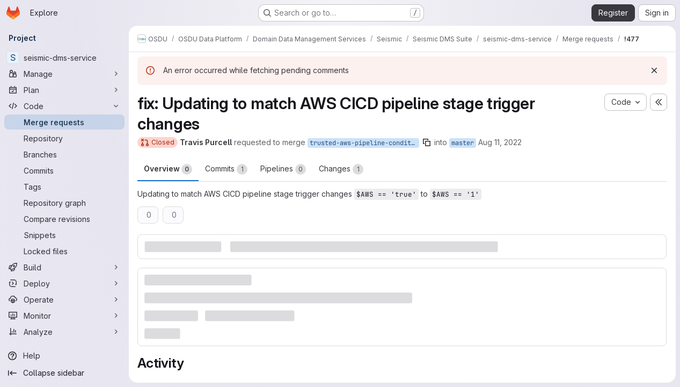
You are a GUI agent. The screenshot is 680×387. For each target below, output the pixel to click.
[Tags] (64, 186)
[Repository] (64, 138)
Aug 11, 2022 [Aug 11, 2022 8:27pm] (500, 142)
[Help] (64, 355)
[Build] (64, 267)
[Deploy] (64, 283)
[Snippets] (64, 234)
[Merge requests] (64, 122)
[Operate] (64, 299)
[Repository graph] (64, 202)
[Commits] (64, 170)
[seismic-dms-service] (64, 57)
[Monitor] (64, 315)
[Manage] (64, 73)
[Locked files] (64, 251)
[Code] (64, 105)
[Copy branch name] (426, 142)
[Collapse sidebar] (64, 373)
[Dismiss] (654, 70)
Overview (168, 169)
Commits (226, 169)
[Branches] (64, 154)
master (462, 143)
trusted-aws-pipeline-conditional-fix (364, 143)
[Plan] (64, 89)
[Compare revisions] (64, 218)
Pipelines (283, 169)
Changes (341, 169)
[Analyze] (64, 331)
